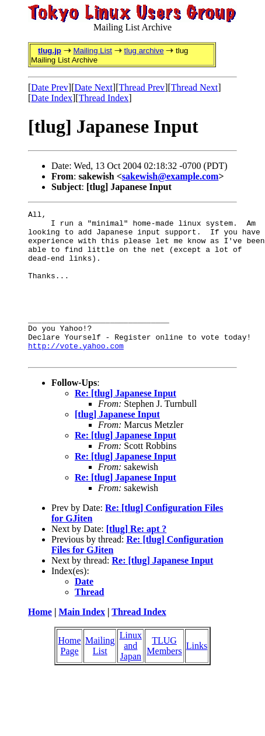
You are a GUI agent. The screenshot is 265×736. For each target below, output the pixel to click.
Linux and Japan (131, 675)
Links (196, 675)
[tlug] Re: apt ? (136, 559)
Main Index (81, 642)
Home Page (69, 675)
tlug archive (143, 50)
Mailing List (92, 50)
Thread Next (194, 87)
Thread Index (104, 98)
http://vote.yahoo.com (76, 373)
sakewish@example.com (170, 176)
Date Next (94, 87)
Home (40, 642)
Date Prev (49, 87)
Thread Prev (141, 87)
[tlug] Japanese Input (117, 444)
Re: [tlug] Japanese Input (125, 423)
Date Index (51, 98)
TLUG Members (164, 675)
